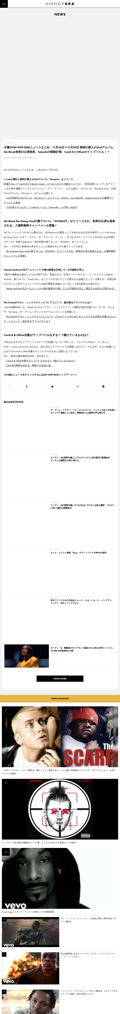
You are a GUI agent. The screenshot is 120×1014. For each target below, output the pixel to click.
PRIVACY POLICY (24, 986)
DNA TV (6, 986)
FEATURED (7, 997)
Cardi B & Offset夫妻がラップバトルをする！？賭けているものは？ (40, 242)
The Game (7, 39)
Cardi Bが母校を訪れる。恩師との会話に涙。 (29, 247)
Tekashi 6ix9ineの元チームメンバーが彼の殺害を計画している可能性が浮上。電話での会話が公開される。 (61, 170)
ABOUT (5, 1002)
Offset (30, 39)
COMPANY (21, 991)
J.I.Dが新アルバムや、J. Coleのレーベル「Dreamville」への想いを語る (41, 89)
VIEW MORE (60, 383)
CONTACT (21, 981)
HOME (5, 981)
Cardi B (25, 39)
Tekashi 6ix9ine (16, 39)
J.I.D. (35, 39)
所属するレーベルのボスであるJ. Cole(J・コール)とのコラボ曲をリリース (42, 66)
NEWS (5, 991)
